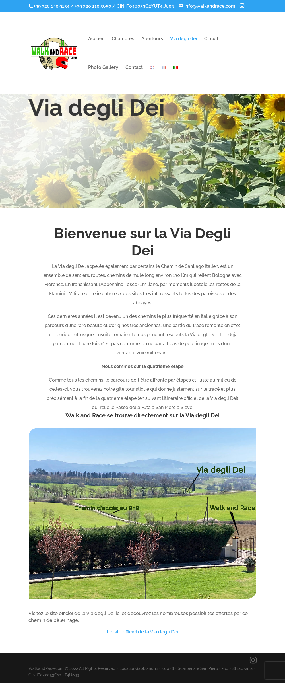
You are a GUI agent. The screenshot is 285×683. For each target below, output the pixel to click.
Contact (134, 67)
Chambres (123, 39)
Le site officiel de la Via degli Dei (142, 632)
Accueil (96, 39)
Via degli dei (183, 39)
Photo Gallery (103, 67)
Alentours (152, 39)
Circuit (211, 39)
